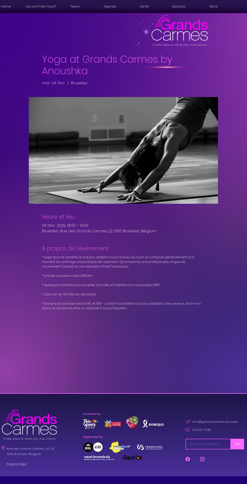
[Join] (237, 444)
